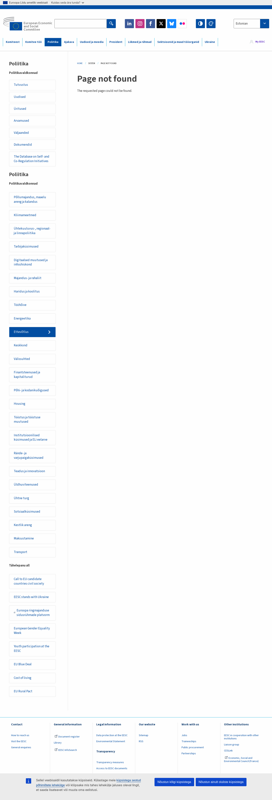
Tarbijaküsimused (26, 246)
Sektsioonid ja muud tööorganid (178, 42)
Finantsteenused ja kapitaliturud (27, 374)
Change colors (211, 23)
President (115, 42)
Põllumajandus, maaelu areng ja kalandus (30, 199)
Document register (67, 737)
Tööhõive (20, 305)
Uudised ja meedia (92, 42)
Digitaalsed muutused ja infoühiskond (31, 262)
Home (80, 63)
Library (58, 743)
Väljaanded (21, 133)
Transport (20, 552)
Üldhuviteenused (26, 484)
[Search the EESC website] (80, 23)
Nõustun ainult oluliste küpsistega (221, 782)
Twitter (161, 23)
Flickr (182, 23)
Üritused (20, 109)
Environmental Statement (110, 741)
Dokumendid (23, 144)
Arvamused (21, 120)
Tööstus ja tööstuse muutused (27, 419)
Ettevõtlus (21, 332)
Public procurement (193, 747)
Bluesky (171, 23)
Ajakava (69, 42)
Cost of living (22, 678)
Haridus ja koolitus (27, 291)
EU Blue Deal (23, 664)
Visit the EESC (18, 741)
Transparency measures (110, 762)
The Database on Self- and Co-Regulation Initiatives (31, 158)
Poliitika (53, 42)
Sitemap (143, 735)
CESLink (228, 751)
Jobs (184, 735)
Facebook (150, 23)
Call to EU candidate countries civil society (29, 581)
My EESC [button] (260, 42)
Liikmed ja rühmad (139, 42)
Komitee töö (33, 42)
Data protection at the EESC (112, 735)
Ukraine (210, 42)
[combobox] (251, 23)
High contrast (200, 23)
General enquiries (21, 747)
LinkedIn (129, 23)
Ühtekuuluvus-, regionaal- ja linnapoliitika (32, 230)
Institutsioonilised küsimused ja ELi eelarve (30, 437)
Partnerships (189, 753)
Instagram (139, 23)
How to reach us (20, 735)
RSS (141, 741)
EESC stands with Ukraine (31, 597)
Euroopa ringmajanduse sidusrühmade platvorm (32, 612)
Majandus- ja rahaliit (27, 278)
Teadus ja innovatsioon (29, 471)
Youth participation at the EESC (31, 648)
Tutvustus (21, 85)
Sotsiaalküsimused (27, 511)
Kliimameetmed (25, 215)
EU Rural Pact (23, 691)
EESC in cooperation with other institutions (241, 736)
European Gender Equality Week (32, 630)
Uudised (20, 97)
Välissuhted (22, 359)
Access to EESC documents (111, 768)
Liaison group (231, 745)
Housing (19, 404)
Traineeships (189, 741)
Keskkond (20, 345)
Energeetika (22, 318)
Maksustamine (24, 538)
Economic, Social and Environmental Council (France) (241, 759)
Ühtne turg (21, 498)
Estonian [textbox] (242, 23)
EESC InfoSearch (66, 750)
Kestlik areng (23, 525)
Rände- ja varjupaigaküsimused (28, 455)
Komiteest (13, 42)
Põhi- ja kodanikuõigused (31, 390)
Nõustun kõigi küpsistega (174, 782)
